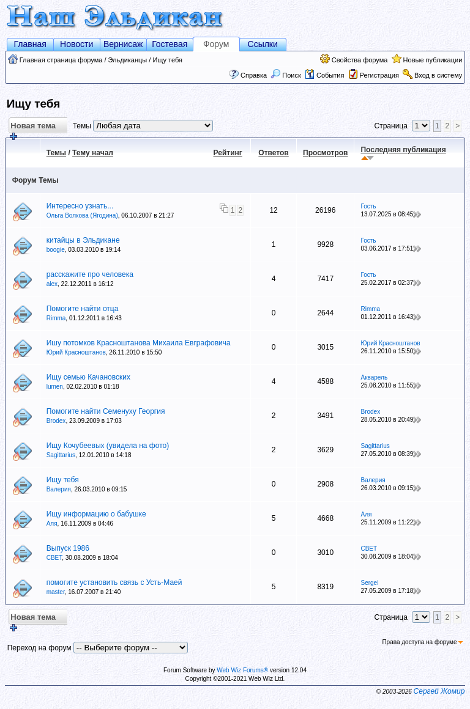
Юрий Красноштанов (76, 352)
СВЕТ (54, 557)
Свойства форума (360, 60)
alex (52, 284)
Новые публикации (433, 60)
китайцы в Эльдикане (83, 240)
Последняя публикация (403, 149)
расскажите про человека (90, 274)
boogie (56, 249)
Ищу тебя (167, 60)
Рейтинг (228, 153)
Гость (368, 206)
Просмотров (325, 153)
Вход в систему (438, 75)
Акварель (373, 377)
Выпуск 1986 (68, 548)
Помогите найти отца (83, 308)
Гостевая (169, 44)
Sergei (369, 582)
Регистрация (379, 75)
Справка (254, 75)
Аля (52, 523)
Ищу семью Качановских (88, 377)
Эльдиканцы (127, 60)
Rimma (56, 318)
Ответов (273, 153)
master (56, 592)
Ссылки (263, 44)
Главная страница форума (61, 60)
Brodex (56, 420)
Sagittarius (61, 455)
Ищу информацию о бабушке (96, 514)
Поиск (285, 75)
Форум (216, 44)
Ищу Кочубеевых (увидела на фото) (108, 445)
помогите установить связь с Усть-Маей (114, 582)
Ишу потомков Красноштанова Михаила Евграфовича (139, 343)
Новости (76, 44)
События (324, 75)
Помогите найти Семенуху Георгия (106, 411)
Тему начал (92, 153)
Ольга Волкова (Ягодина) (82, 215)
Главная (30, 44)
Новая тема (32, 127)
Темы (56, 153)
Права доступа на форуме (422, 642)
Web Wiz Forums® (242, 670)
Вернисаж (123, 44)
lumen (55, 386)
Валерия (59, 489)
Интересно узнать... (80, 206)
